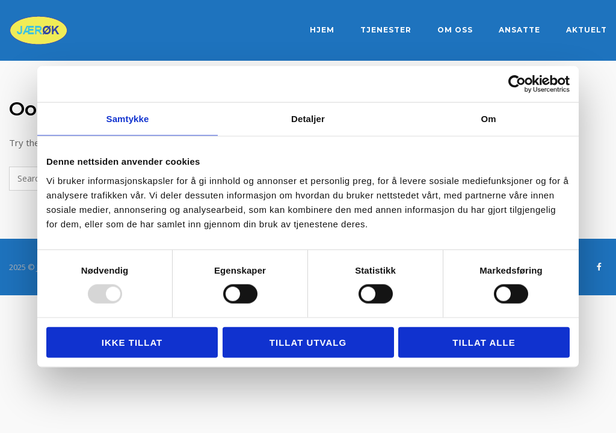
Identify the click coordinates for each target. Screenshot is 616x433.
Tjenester (385, 29)
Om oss (455, 29)
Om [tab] (488, 119)
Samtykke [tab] (127, 119)
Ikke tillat (132, 342)
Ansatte (519, 29)
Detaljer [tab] (308, 119)
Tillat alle (483, 342)
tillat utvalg (308, 342)
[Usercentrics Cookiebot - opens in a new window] (517, 84)
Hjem (322, 29)
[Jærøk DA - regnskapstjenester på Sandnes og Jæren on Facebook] (599, 266)
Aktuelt (586, 29)
